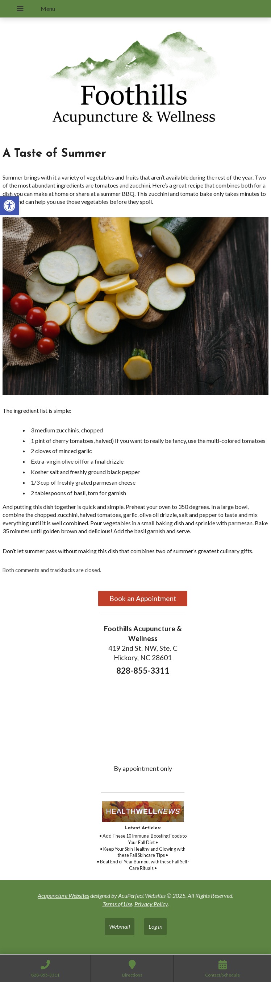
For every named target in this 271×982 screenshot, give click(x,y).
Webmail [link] (119, 926)
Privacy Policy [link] (151, 903)
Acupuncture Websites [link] (63, 895)
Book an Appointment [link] (142, 598)
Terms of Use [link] (117, 903)
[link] (9, 205)
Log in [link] (155, 926)
